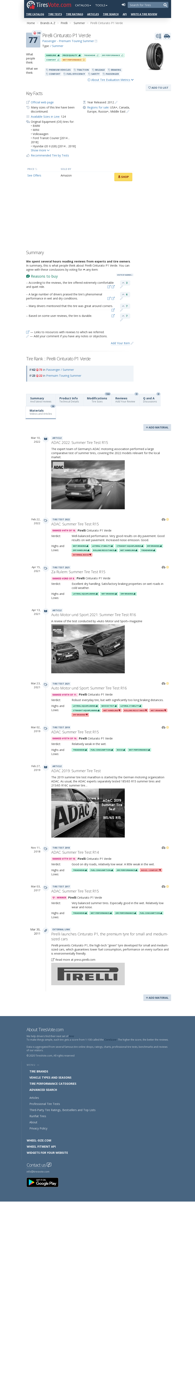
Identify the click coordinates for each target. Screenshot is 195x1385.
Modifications (99, 398)
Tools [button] (101, 5)
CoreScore (110, 1039)
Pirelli (64, 23)
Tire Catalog (35, 14)
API (125, 14)
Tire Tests (55, 14)
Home (31, 23)
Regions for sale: (98, 107)
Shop (123, 177)
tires (71, 1036)
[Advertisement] (80, 216)
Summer (79, 23)
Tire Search (111, 14)
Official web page (42, 102)
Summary (40, 399)
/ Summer (56, 46)
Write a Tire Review (144, 14)
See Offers (34, 175)
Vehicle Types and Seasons (50, 1077)
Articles (93, 14)
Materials (42, 411)
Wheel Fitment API (41, 1146)
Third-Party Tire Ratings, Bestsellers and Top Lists (62, 1110)
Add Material (157, 427)
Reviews (126, 398)
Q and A (151, 398)
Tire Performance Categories (52, 1084)
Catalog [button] (83, 5)
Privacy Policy (38, 1128)
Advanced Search (43, 1090)
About (33, 1122)
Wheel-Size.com (39, 1140)
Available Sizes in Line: (45, 116)
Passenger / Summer (60, 370)
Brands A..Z (47, 23)
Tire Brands (38, 1071)
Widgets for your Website (47, 1153)
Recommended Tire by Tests (50, 155)
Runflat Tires (37, 1116)
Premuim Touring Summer (63, 376)
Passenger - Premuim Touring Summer (68, 41)
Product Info (69, 399)
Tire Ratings (74, 14)
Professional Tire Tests (44, 1104)
